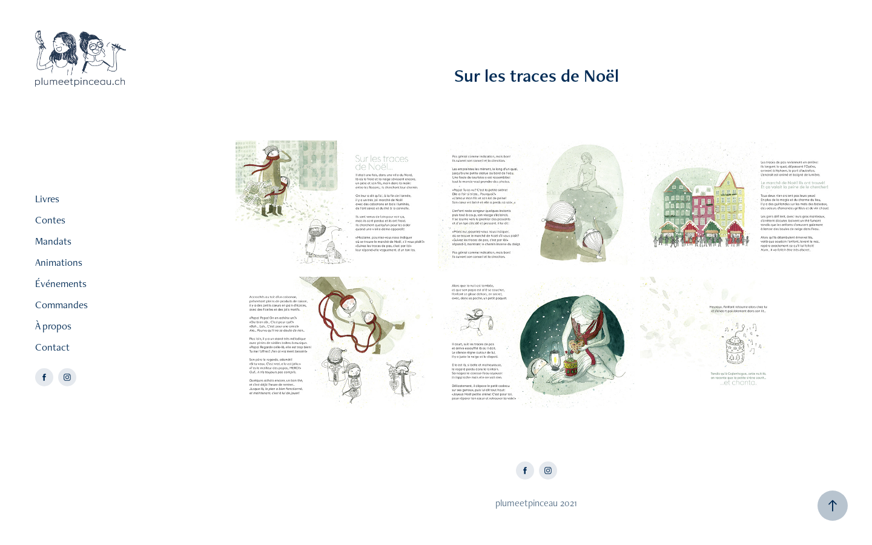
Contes (50, 219)
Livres (47, 198)
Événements (61, 283)
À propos (53, 325)
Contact (52, 347)
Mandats (53, 241)
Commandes (61, 304)
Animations (58, 262)
